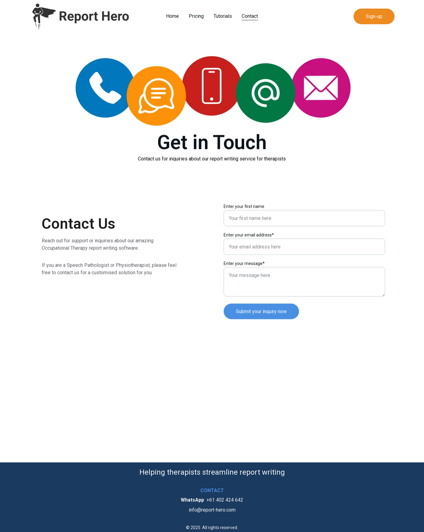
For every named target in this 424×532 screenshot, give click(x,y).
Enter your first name (244, 209)
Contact (250, 16)
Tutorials (223, 16)
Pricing (196, 16)
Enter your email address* (249, 237)
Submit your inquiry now (261, 314)
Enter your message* (244, 266)
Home (172, 16)
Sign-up (374, 16)
